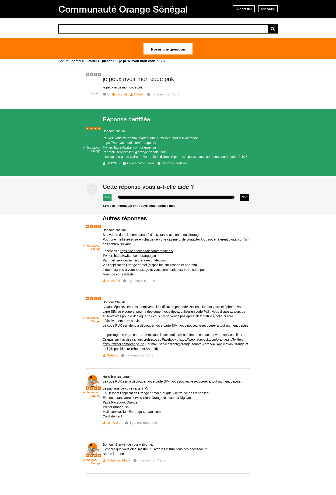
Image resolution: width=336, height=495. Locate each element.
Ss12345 (113, 163)
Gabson (112, 355)
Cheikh (139, 94)
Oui (107, 197)
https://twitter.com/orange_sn (135, 147)
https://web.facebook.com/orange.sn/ (129, 143)
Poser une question (168, 48)
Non (244, 197)
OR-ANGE (114, 423)
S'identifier (244, 9)
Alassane (113, 281)
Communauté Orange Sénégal (123, 9)
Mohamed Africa (118, 460)
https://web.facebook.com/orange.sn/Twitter (210, 339)
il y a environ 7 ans (140, 163)
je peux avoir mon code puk (138, 79)
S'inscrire (268, 9)
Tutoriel (121, 94)
